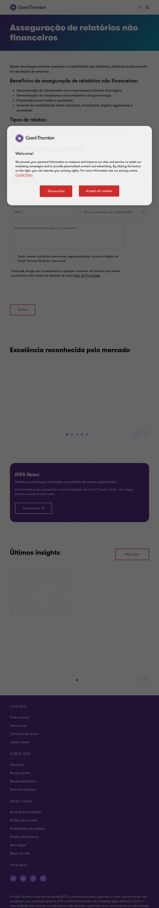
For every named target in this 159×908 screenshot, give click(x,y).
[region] (79, 165)
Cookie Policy (24, 175)
